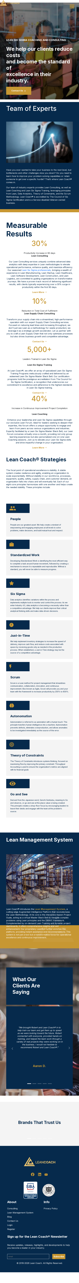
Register (11, 1240)
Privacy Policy (51, 1219)
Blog (9, 1227)
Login (10, 1235)
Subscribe (59, 1267)
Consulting (12, 1219)
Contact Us (18, 90)
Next (70, 1049)
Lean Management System (50, 909)
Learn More (14, 946)
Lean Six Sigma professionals (36, 270)
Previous (11, 1047)
